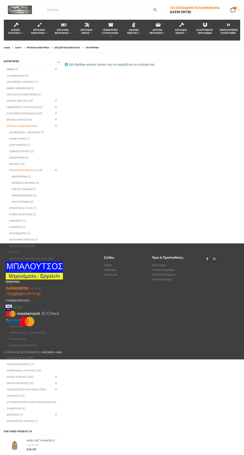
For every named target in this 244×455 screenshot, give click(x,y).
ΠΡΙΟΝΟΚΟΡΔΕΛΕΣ (22, 195)
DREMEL (11, 69)
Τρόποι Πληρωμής (162, 279)
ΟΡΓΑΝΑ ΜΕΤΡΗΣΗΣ (156, 28)
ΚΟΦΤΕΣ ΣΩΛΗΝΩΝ (22, 189)
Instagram (214, 259)
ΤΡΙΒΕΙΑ (13, 326)
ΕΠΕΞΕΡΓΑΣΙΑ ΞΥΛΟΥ (21, 208)
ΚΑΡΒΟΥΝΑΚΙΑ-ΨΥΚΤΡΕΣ (21, 370)
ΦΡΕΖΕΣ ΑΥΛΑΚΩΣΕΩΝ (21, 345)
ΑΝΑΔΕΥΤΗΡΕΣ (17, 138)
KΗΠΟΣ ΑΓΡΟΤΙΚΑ (14, 28)
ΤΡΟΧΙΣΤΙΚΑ (15, 339)
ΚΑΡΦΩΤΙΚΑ (15, 227)
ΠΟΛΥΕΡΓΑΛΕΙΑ (17, 301)
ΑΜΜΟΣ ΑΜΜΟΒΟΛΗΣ (19, 88)
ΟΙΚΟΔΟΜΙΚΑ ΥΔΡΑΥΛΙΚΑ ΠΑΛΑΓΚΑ (28, 258)
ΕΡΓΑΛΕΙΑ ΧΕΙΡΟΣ (181, 28)
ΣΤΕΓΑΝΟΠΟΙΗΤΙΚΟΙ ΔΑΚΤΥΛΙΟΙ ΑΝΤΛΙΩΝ (29, 402)
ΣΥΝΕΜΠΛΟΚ (14, 408)
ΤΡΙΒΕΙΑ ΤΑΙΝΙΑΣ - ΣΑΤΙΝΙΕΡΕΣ (26, 332)
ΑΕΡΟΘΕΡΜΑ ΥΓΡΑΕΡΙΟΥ (21, 82)
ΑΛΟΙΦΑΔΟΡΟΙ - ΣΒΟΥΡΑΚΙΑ (24, 132)
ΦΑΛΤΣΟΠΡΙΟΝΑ (21, 201)
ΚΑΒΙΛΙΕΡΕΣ (15, 220)
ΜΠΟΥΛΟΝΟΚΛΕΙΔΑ (20, 246)
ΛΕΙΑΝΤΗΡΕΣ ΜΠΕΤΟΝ (21, 239)
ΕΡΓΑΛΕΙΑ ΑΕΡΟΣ (86, 28)
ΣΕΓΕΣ (12, 313)
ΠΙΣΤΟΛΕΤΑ (15, 264)
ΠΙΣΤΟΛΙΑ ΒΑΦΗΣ (18, 271)
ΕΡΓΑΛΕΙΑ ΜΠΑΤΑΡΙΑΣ (62, 28)
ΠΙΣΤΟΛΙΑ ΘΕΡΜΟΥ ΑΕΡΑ (23, 288)
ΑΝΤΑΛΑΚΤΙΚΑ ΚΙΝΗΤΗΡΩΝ (21, 94)
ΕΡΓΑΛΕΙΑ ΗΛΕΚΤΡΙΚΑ (38, 28)
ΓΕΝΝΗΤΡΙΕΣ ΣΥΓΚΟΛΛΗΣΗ (110, 28)
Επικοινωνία (110, 274)
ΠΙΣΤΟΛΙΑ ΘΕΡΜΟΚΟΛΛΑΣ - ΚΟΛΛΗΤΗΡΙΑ (32, 277)
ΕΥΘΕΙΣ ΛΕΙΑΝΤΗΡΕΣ (20, 214)
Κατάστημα (110, 270)
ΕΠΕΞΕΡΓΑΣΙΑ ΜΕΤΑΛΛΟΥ (23, 170)
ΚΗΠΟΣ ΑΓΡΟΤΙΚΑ (16, 377)
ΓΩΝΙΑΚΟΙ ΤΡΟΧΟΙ (19, 151)
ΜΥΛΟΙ (12, 252)
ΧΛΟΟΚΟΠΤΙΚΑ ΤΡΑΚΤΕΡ (20, 421)
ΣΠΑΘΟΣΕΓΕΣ (16, 320)
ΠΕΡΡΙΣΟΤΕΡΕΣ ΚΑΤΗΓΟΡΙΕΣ (23, 389)
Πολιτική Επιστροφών (164, 274)
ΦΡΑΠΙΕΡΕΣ (13, 414)
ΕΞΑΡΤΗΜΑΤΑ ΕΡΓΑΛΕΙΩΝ (205, 28)
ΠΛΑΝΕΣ (13, 295)
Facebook (207, 259)
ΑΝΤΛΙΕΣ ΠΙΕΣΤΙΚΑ (133, 28)
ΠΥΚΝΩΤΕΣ (13, 395)
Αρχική (108, 265)
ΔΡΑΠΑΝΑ (14, 164)
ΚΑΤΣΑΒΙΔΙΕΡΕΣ (18, 233)
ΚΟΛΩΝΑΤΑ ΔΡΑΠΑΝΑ (23, 182)
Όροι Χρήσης (159, 265)
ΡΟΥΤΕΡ (13, 307)
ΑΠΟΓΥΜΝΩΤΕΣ (17, 145)
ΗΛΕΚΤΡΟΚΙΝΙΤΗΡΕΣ (18, 364)
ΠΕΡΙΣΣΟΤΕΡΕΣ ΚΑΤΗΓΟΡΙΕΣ (229, 28)
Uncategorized (15, 75)
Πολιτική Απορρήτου (163, 270)
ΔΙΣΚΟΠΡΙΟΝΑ (17, 157)
